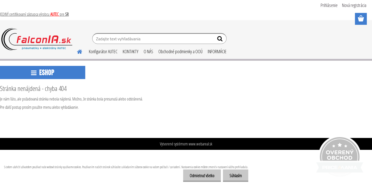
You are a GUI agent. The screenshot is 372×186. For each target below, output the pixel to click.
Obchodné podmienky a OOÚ (180, 51)
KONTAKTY (130, 51)
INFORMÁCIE (217, 51)
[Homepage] (76, 51)
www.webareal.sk (200, 144)
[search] (220, 40)
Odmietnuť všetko (202, 176)
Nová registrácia (354, 5)
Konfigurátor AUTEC (103, 51)
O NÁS (148, 51)
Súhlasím (235, 176)
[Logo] (36, 39)
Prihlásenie (329, 5)
